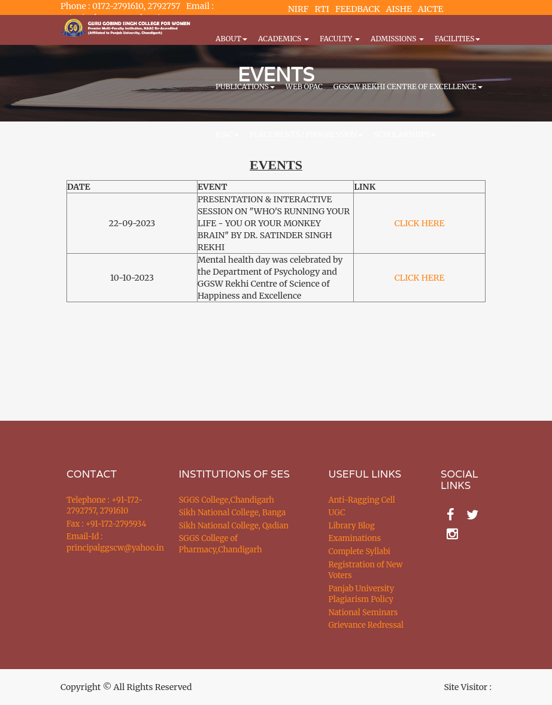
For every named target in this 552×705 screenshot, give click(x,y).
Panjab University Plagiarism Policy (362, 594)
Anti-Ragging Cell (362, 500)
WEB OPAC (304, 86)
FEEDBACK (357, 9)
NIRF (298, 9)
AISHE (399, 9)
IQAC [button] (227, 134)
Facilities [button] (457, 38)
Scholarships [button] (404, 134)
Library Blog (352, 526)
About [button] (231, 38)
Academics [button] (283, 38)
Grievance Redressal (366, 625)
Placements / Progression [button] (306, 134)
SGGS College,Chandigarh (226, 500)
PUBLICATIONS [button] (245, 86)
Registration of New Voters (366, 570)
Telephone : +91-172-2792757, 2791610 (104, 505)
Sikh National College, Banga (232, 513)
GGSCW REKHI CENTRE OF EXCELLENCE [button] (408, 86)
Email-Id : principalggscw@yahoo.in (107, 542)
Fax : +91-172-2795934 (106, 524)
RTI (321, 9)
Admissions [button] (397, 38)
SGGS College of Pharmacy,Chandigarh (220, 544)
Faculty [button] (340, 38)
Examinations (355, 538)
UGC (337, 513)
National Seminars (363, 612)
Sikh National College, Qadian (234, 526)
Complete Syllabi (360, 551)
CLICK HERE (420, 223)
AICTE (431, 9)
